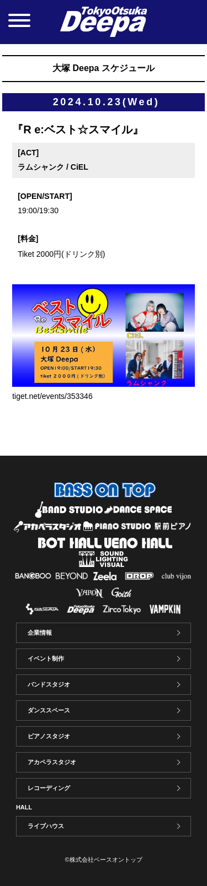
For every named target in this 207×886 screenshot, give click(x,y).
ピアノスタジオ (49, 736)
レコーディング (49, 788)
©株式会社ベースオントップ (103, 859)
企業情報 (40, 632)
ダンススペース (49, 710)
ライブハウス (46, 826)
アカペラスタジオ (52, 762)
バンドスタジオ (49, 684)
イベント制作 (46, 658)
